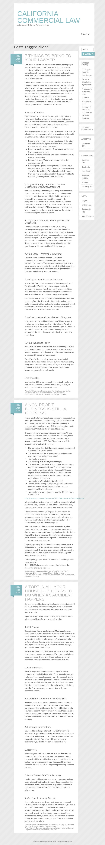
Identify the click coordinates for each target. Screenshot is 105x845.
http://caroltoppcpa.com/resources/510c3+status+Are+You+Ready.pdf (54, 498)
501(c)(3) (32, 575)
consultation (48, 394)
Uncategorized (63, 391)
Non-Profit (55, 571)
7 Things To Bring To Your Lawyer (48, 57)
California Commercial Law (48, 17)
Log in (84, 200)
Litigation (28, 830)
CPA (62, 575)
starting (36, 576)
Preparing (63, 394)
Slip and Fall (45, 830)
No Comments (58, 393)
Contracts (86, 167)
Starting (54, 391)
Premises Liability (58, 825)
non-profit (70, 575)
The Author (85, 34)
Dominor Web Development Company (59, 841)
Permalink (28, 391)
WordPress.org (88, 216)
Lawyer (56, 394)
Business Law (46, 391)
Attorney (32, 828)
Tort (51, 830)
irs (65, 575)
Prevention (36, 830)
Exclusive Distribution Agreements (87, 82)
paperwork (29, 576)
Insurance (64, 828)
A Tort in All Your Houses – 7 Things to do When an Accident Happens (49, 593)
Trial (55, 830)
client (41, 394)
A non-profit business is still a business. (45, 408)
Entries (86, 205)
